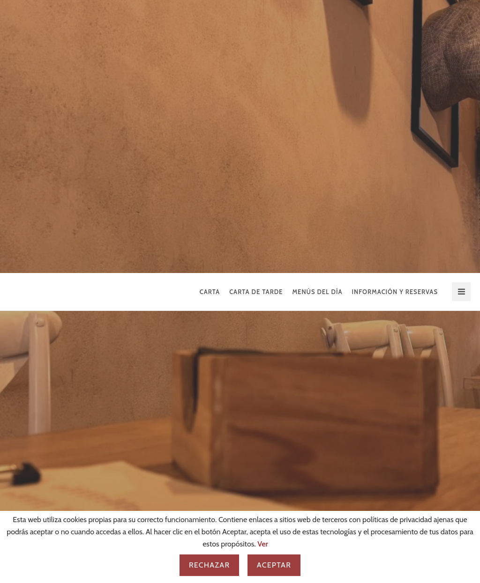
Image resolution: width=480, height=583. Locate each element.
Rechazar (209, 565)
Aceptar (274, 565)
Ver (262, 543)
